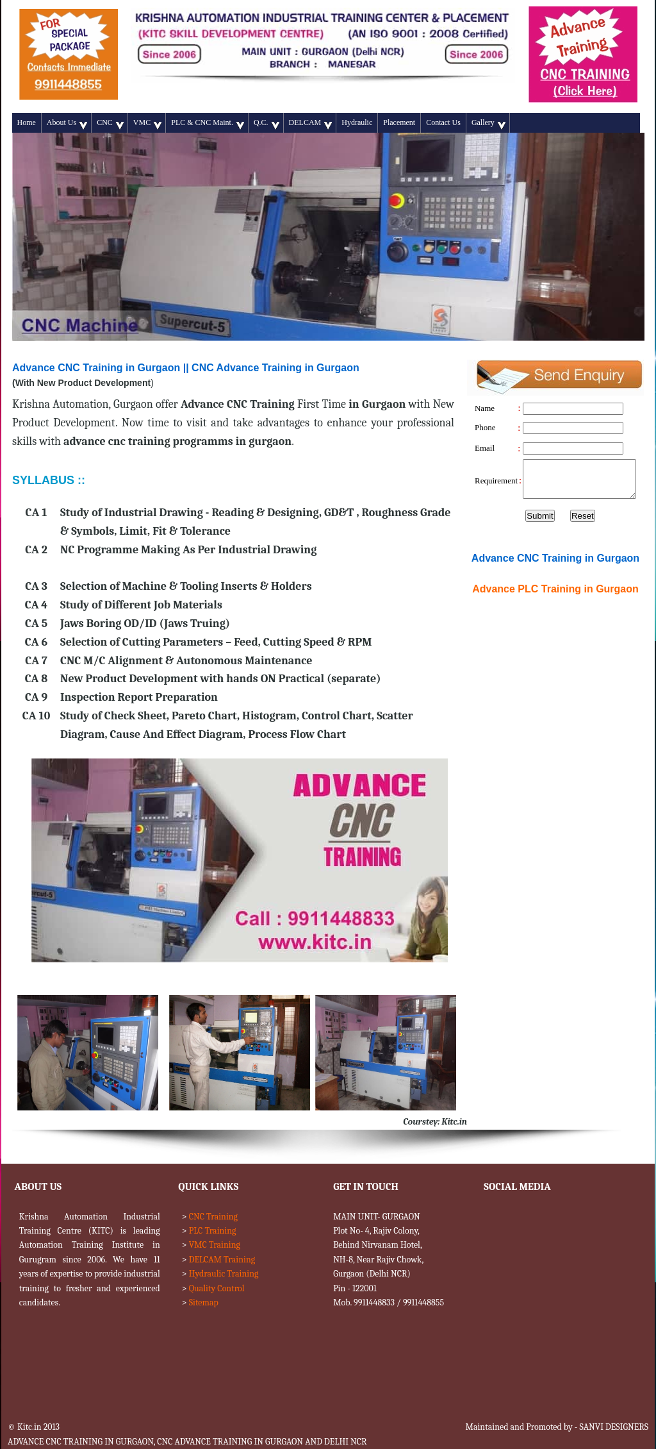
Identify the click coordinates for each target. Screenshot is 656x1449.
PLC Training (212, 1230)
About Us (67, 124)
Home (26, 122)
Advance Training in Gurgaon (555, 588)
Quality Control (217, 1288)
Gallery (488, 124)
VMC (147, 124)
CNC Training (213, 1216)
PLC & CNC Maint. (207, 124)
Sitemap (203, 1302)
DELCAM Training (222, 1259)
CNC (110, 124)
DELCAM (310, 124)
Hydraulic (356, 122)
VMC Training (214, 1244)
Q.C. (266, 124)
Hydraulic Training (224, 1273)
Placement (399, 122)
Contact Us (443, 122)
